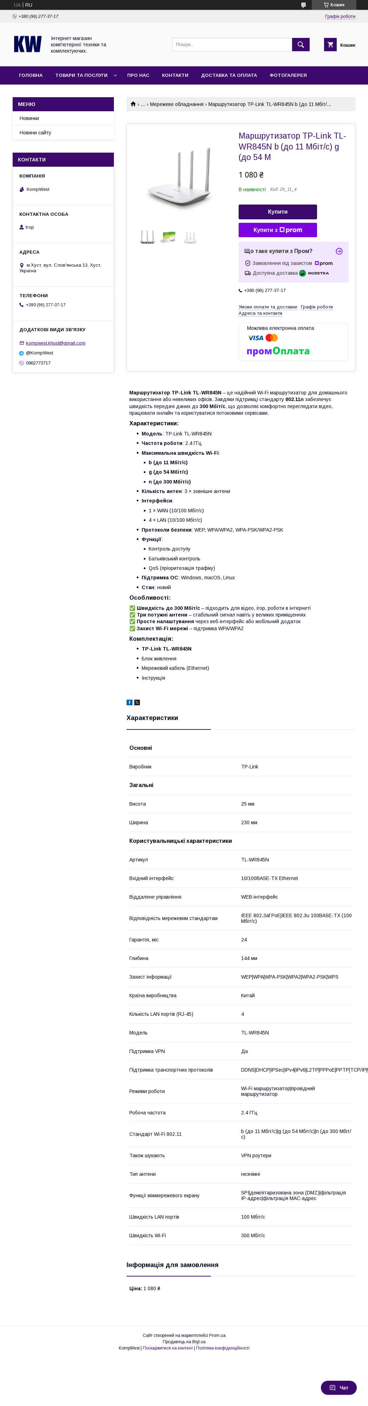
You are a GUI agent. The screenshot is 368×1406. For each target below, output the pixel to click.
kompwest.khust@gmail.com (55, 343)
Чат (338, 1388)
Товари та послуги (81, 75)
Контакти (175, 75)
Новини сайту (35, 132)
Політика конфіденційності (223, 1348)
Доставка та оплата (229, 75)
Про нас (138, 75)
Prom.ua (217, 1335)
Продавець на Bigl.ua (184, 1341)
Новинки (29, 118)
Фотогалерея (288, 75)
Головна (31, 75)
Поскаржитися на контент (168, 1348)
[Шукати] (301, 44)
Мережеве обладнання (177, 104)
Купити (278, 212)
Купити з (277, 230)
